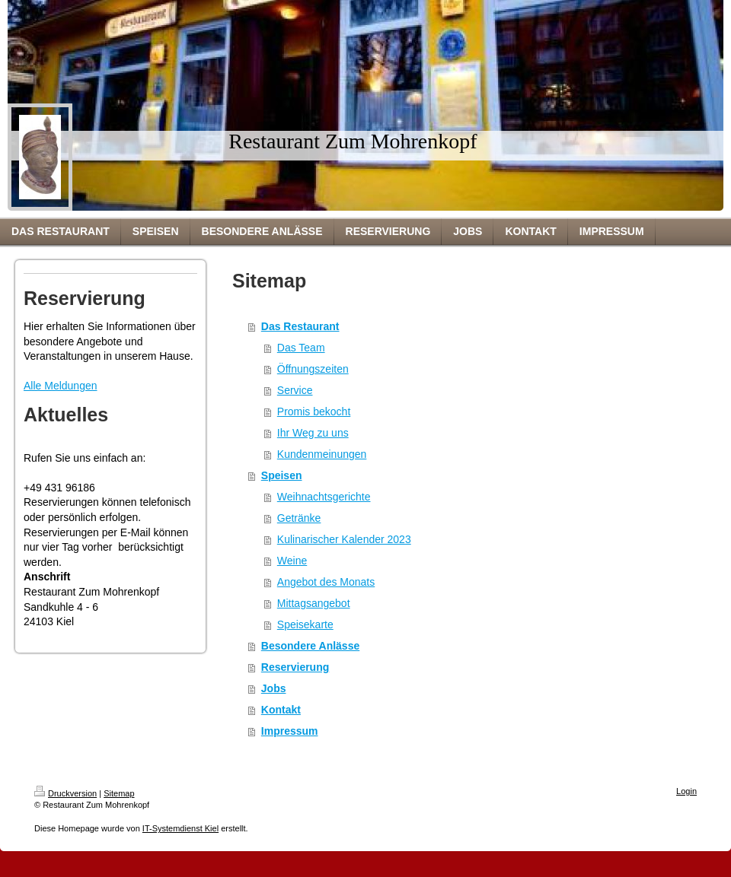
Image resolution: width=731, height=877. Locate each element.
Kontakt (281, 710)
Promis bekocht (313, 411)
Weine (292, 560)
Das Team (301, 348)
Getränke (299, 518)
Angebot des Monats (326, 582)
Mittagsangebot (313, 603)
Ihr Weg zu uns (313, 433)
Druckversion (65, 793)
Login (686, 791)
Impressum (289, 731)
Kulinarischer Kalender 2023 (344, 539)
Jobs (273, 688)
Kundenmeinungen (322, 454)
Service (295, 390)
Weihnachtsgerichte (324, 497)
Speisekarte (305, 624)
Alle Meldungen (60, 386)
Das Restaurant (300, 326)
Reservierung (295, 667)
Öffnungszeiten (313, 369)
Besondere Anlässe (310, 646)
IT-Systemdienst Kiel (180, 828)
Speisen (281, 475)
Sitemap (119, 793)
